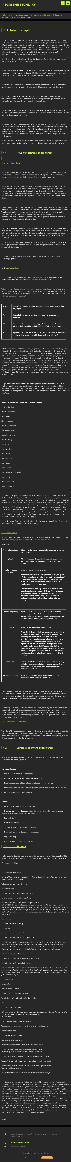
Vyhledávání (63, 3)
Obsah (3, 1119)
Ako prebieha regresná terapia (40, 15)
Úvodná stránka (6, 15)
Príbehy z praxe (57, 15)
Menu (68, 3)
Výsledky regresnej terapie (10, 17)
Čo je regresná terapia (21, 15)
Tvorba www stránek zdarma (33, 1158)
